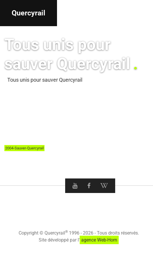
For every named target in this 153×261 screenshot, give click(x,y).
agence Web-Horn (99, 240)
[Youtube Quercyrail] (75, 185)
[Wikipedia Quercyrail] (104, 185)
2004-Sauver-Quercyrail (24, 148)
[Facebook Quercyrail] (89, 185)
